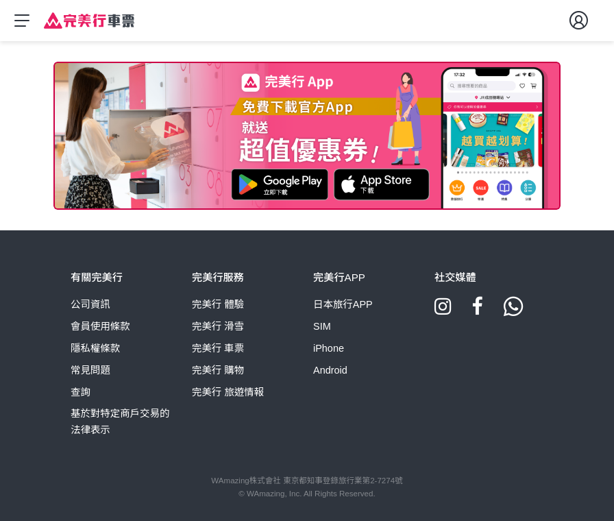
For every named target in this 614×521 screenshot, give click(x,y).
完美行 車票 (218, 348)
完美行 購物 (218, 370)
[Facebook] (477, 311)
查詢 (80, 392)
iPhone (328, 348)
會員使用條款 (100, 326)
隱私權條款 (95, 348)
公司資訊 (90, 304)
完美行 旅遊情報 (228, 392)
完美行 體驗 (218, 304)
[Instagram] (442, 311)
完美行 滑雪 (218, 326)
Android (330, 370)
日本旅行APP (343, 304)
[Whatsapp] (513, 311)
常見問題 (90, 370)
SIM (322, 326)
